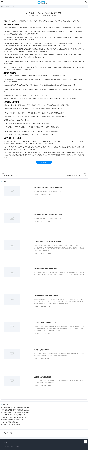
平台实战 (8, 7)
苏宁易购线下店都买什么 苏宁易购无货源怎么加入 (48, 187)
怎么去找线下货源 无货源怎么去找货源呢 (45, 268)
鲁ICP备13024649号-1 (16, 446)
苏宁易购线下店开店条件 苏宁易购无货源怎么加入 (48, 214)
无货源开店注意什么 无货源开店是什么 (45, 322)
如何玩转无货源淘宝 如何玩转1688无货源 (46, 295)
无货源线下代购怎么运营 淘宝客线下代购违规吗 (47, 241)
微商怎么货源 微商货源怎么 (42, 350)
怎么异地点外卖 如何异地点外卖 (11, 175)
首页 (2, 7)
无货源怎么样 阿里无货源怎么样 (43, 377)
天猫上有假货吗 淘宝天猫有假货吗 (76, 175)
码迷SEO (9, 446)
